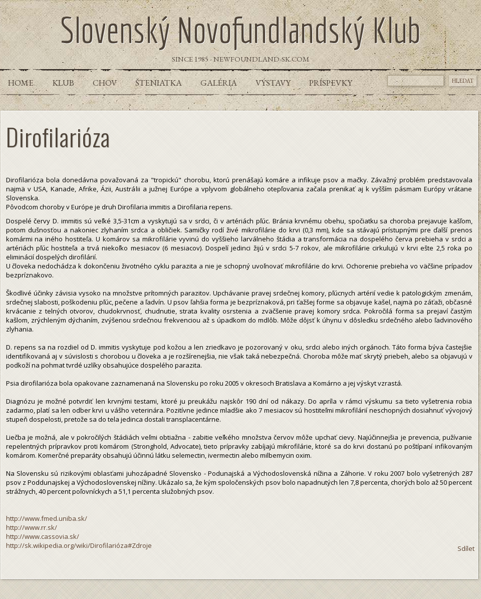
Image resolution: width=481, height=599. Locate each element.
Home (21, 82)
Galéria (218, 82)
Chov (105, 82)
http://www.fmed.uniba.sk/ (46, 518)
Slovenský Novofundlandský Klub (240, 29)
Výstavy (273, 82)
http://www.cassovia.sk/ (42, 536)
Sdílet (465, 548)
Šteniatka (158, 82)
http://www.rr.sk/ (31, 527)
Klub (63, 82)
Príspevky (330, 82)
